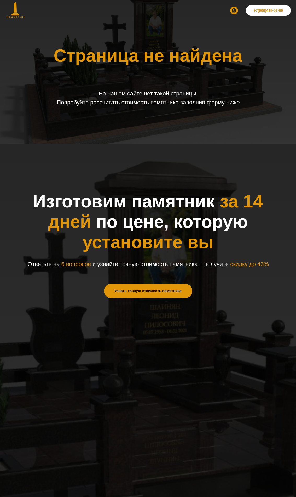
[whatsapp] (234, 10)
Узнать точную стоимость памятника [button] (147, 291)
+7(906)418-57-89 (268, 10)
